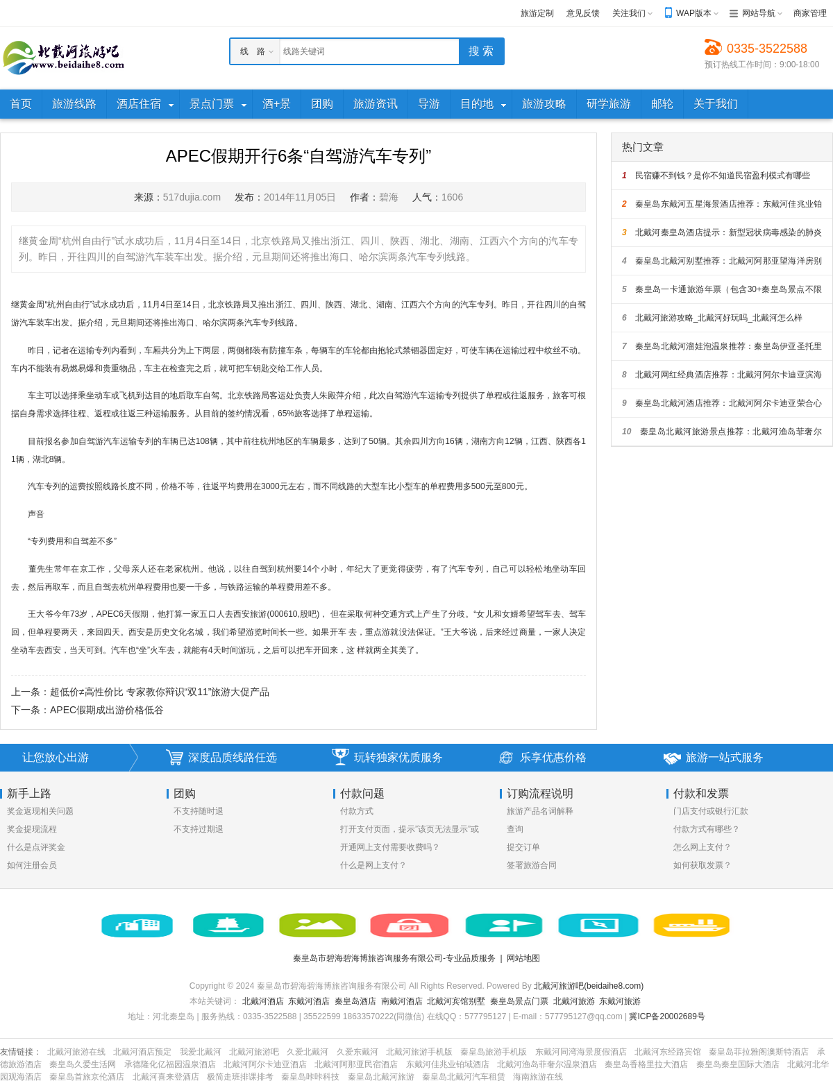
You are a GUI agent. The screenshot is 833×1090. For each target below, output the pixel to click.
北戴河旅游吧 (254, 1052)
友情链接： (21, 1052)
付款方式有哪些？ (706, 829)
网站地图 (523, 958)
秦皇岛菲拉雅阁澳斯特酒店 (759, 1052)
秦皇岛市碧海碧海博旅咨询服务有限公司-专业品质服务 (394, 958)
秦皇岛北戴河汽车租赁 (463, 1077)
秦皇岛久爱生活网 (82, 1064)
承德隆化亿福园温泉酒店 (170, 1064)
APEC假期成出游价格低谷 (107, 709)
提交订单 (523, 847)
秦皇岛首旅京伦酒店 (86, 1077)
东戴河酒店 (309, 1001)
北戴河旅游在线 (76, 1052)
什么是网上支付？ (373, 865)
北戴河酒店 (263, 1001)
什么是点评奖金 (36, 847)
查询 (515, 829)
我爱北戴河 (200, 1052)
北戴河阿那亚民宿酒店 (356, 1064)
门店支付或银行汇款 (710, 811)
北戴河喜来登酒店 (166, 1077)
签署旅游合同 (532, 865)
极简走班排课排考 (240, 1077)
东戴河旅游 (620, 1001)
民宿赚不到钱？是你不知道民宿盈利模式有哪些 (716, 175)
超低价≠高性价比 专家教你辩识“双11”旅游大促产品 (159, 691)
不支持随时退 (199, 811)
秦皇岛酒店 (355, 1001)
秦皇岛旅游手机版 (493, 1052)
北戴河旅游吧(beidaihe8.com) (588, 986)
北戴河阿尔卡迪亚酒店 (265, 1064)
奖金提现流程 (32, 829)
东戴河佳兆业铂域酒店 (447, 1064)
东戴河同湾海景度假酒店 (581, 1052)
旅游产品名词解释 (540, 811)
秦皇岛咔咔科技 (310, 1077)
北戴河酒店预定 (142, 1052)
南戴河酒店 (402, 1001)
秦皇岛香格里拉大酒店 (646, 1064)
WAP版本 (694, 13)
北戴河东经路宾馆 (667, 1052)
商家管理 (810, 13)
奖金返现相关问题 (40, 811)
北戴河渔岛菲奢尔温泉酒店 (547, 1064)
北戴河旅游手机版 (419, 1052)
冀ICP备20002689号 (667, 1016)
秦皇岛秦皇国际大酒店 (738, 1064)
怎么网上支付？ (702, 847)
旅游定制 (537, 13)
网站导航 (758, 13)
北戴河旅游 (574, 1001)
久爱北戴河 (307, 1052)
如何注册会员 (32, 865)
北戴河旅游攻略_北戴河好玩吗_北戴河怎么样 (712, 318)
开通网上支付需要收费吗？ (390, 847)
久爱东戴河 (357, 1052)
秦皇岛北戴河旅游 (381, 1077)
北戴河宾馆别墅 (456, 1001)
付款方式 (356, 811)
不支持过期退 (199, 829)
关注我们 (629, 13)
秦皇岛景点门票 (519, 1001)
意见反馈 (583, 13)
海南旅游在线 (538, 1077)
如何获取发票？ (702, 865)
